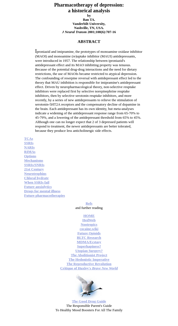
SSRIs (28, 143)
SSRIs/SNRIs (34, 165)
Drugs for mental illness (42, 191)
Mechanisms (33, 160)
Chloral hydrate (36, 178)
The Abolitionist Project (89, 255)
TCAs (28, 138)
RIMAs (29, 152)
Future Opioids (89, 233)
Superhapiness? (89, 246)
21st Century (34, 169)
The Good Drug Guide (89, 301)
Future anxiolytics (38, 187)
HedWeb (88, 220)
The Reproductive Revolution (89, 264)
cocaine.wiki (89, 229)
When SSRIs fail (36, 182)
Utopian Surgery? (89, 251)
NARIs (29, 147)
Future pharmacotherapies (44, 195)
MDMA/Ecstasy (89, 242)
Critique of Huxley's (89, 268)
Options (30, 156)
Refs (89, 203)
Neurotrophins (35, 173)
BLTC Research (89, 237)
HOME (89, 216)
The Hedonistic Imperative (89, 259)
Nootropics (89, 224)
